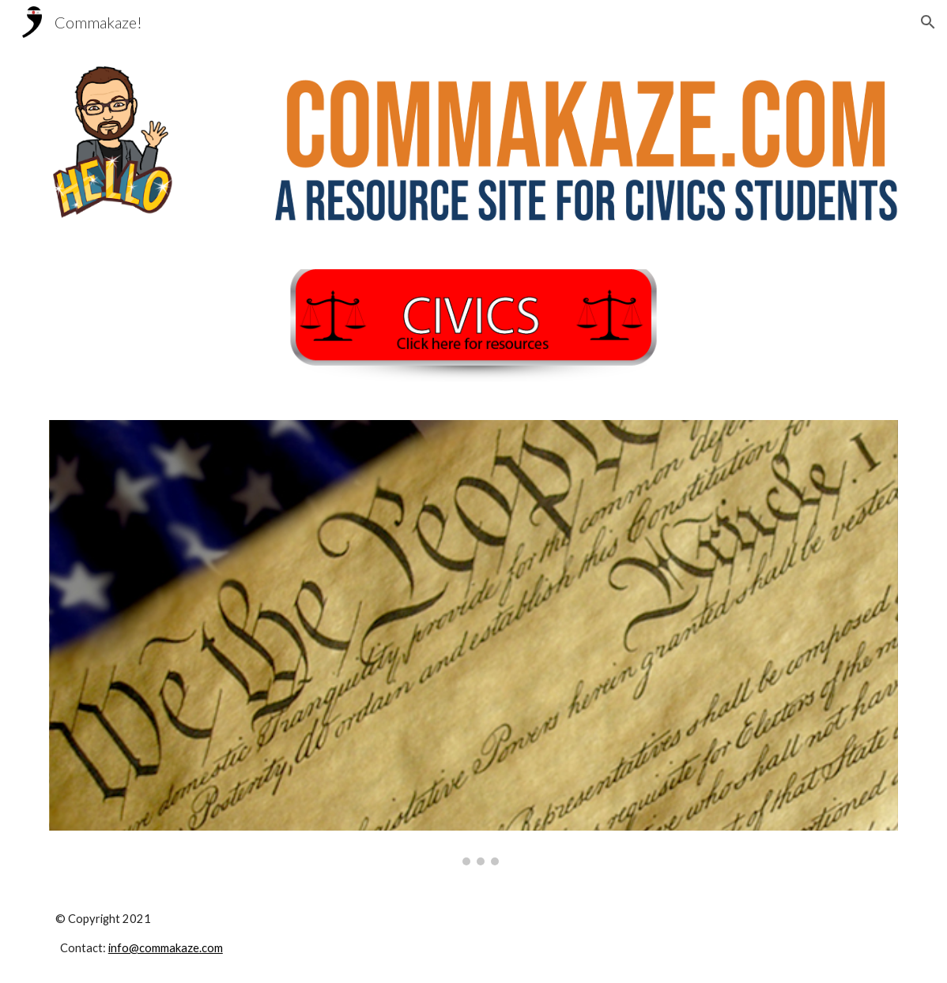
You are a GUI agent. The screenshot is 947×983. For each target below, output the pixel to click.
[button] (928, 22)
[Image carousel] (473, 642)
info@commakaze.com (165, 948)
